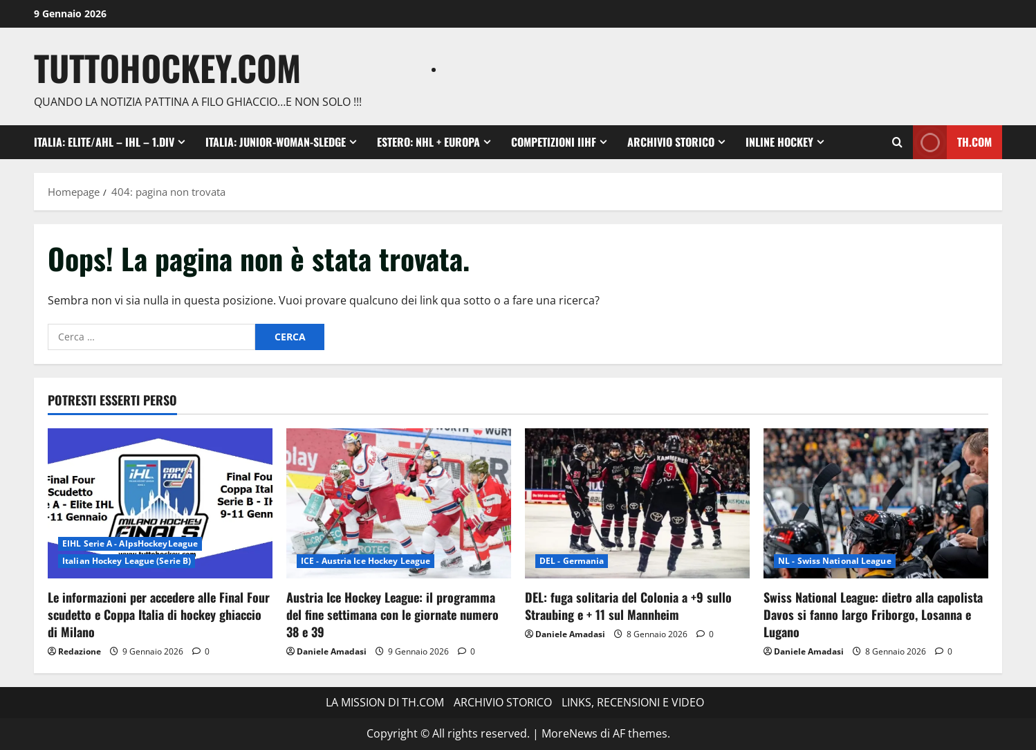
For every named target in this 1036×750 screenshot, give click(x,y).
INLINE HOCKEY (779, 142)
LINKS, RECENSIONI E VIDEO (633, 702)
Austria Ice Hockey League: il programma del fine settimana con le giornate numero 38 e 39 (392, 614)
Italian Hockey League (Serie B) (126, 561)
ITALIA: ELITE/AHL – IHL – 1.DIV (104, 142)
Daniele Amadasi (332, 651)
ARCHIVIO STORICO (670, 142)
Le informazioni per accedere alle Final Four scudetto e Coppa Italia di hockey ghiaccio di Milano (159, 614)
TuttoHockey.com (167, 67)
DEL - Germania (571, 561)
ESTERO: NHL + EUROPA (428, 142)
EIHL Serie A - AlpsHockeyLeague (130, 543)
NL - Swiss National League (834, 561)
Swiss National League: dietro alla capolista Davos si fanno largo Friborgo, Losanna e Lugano (873, 614)
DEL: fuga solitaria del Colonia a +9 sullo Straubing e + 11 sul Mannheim (628, 605)
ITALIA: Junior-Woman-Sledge (275, 142)
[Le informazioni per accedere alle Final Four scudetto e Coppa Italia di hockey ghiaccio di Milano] (160, 503)
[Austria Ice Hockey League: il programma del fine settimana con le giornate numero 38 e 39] (398, 503)
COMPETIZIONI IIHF (553, 142)
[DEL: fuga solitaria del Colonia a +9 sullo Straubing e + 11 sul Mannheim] (637, 503)
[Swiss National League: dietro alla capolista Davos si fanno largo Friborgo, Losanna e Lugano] (876, 503)
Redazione (79, 651)
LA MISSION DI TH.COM (385, 702)
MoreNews (570, 733)
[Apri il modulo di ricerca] (897, 142)
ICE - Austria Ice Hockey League (365, 561)
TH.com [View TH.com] (952, 142)
